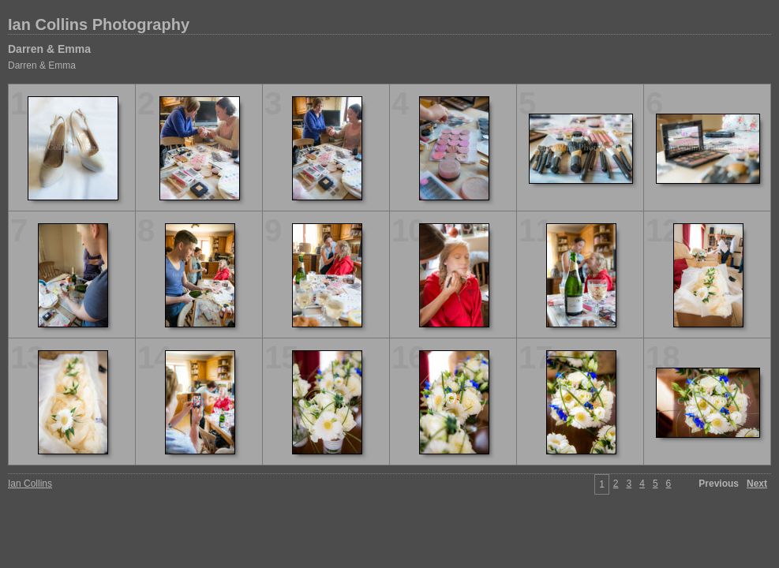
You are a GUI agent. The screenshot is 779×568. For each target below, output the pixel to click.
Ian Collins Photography (98, 24)
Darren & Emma (49, 49)
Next (757, 483)
